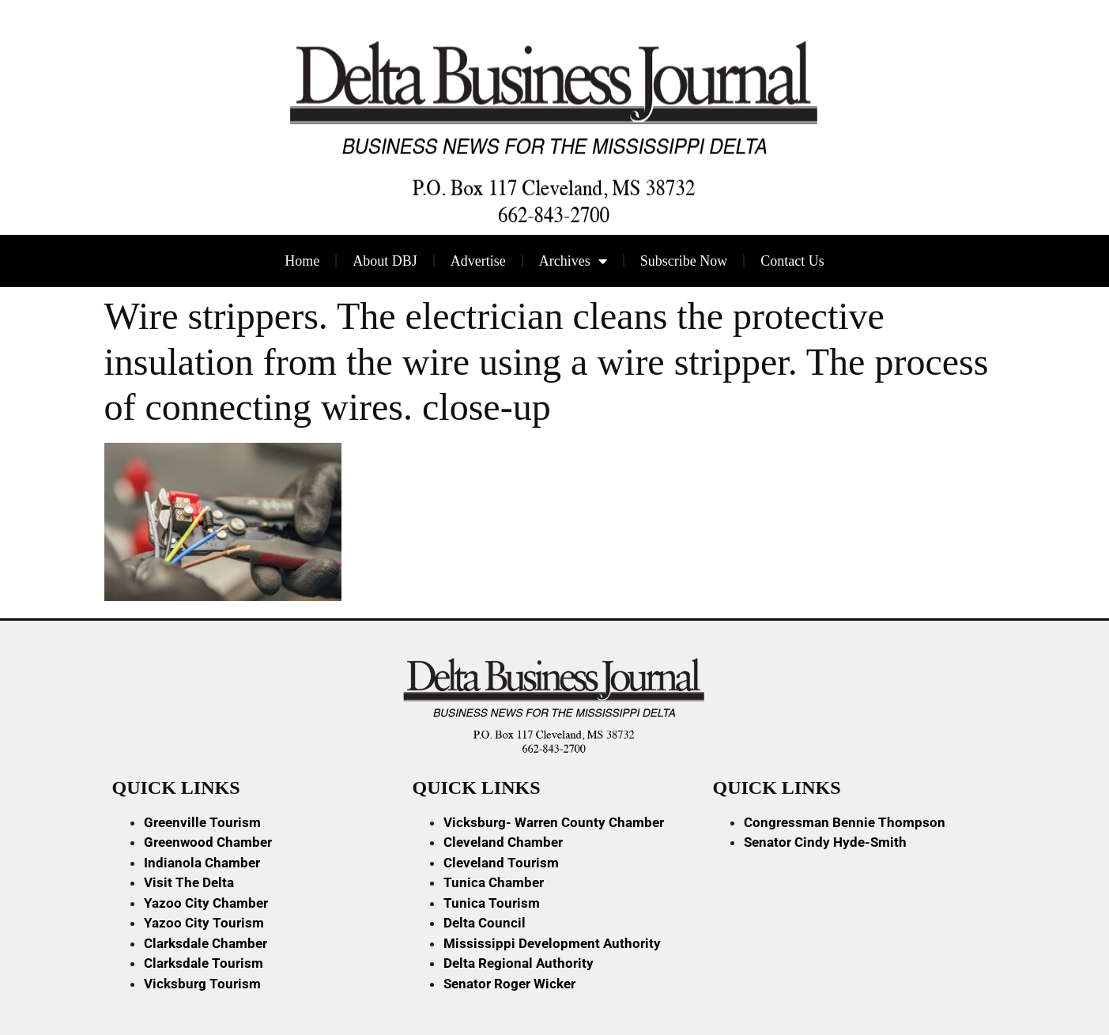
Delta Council (484, 923)
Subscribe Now (684, 261)
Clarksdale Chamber (205, 943)
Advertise (478, 261)
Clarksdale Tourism (203, 963)
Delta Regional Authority (518, 963)
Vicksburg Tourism (202, 984)
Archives (573, 261)
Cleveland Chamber (503, 842)
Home (302, 261)
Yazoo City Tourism (204, 923)
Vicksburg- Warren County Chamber (553, 822)
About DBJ (385, 261)
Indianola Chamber (202, 863)
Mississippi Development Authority (552, 943)
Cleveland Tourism (501, 863)
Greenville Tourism (202, 822)
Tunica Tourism (491, 903)
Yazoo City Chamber (206, 903)
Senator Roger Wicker (509, 984)
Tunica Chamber (493, 882)
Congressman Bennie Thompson (844, 822)
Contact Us (792, 261)
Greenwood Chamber (208, 842)
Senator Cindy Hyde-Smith (825, 842)
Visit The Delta (189, 882)
